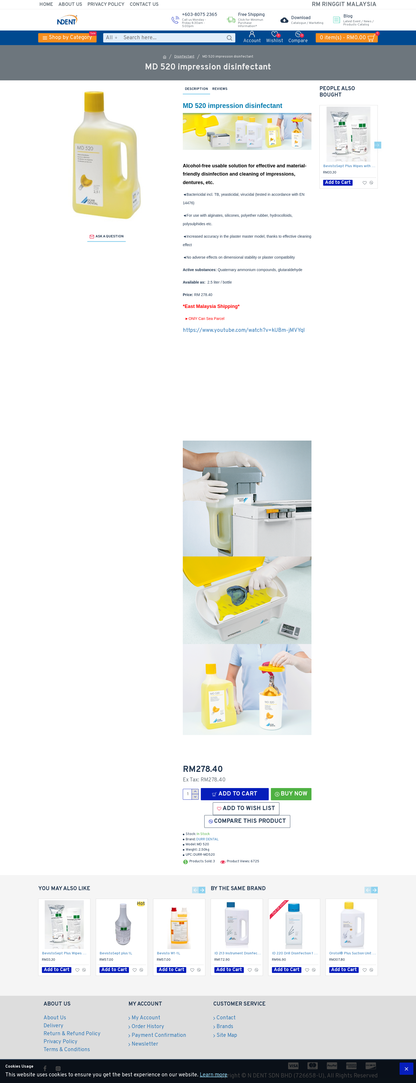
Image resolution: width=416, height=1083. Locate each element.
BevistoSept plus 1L (115, 953)
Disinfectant (184, 57)
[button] (377, 145)
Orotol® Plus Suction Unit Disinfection (352, 953)
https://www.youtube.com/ (215, 330)
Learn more (213, 1075)
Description (196, 89)
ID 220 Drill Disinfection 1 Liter (295, 953)
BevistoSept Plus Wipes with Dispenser (349, 166)
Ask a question (110, 236)
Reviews (219, 89)
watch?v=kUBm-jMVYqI (276, 330)
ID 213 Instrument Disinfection (237, 953)
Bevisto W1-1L (168, 953)
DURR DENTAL (207, 839)
